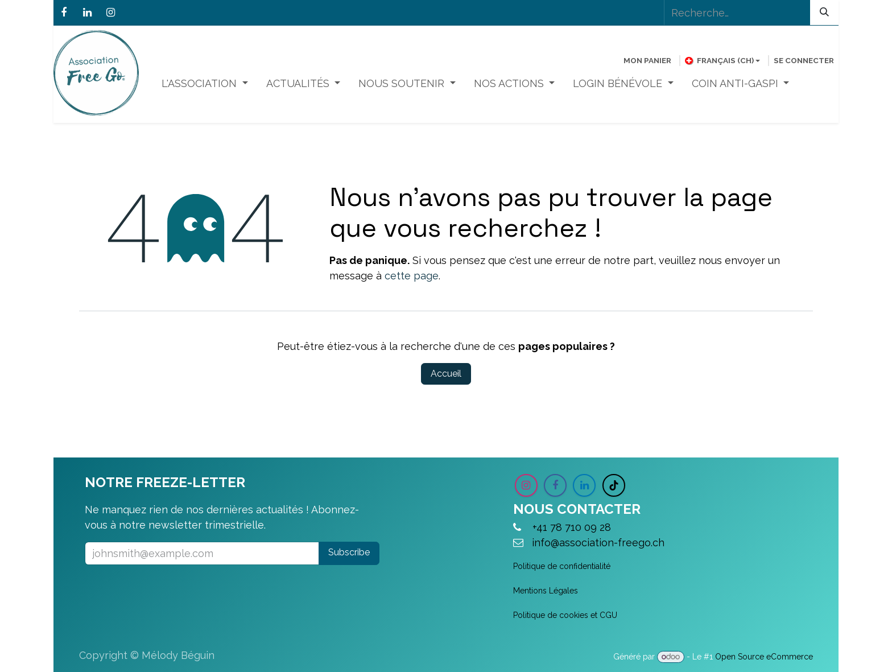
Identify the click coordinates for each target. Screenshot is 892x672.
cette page (412, 276)
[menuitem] (204, 83)
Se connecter (804, 60)
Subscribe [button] (349, 552)
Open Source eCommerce (764, 656)
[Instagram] (110, 12)
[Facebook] (63, 12)
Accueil (446, 373)
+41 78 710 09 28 (574, 527)
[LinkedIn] (87, 12)
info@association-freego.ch (598, 543)
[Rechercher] (824, 12)
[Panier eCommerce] (647, 60)
